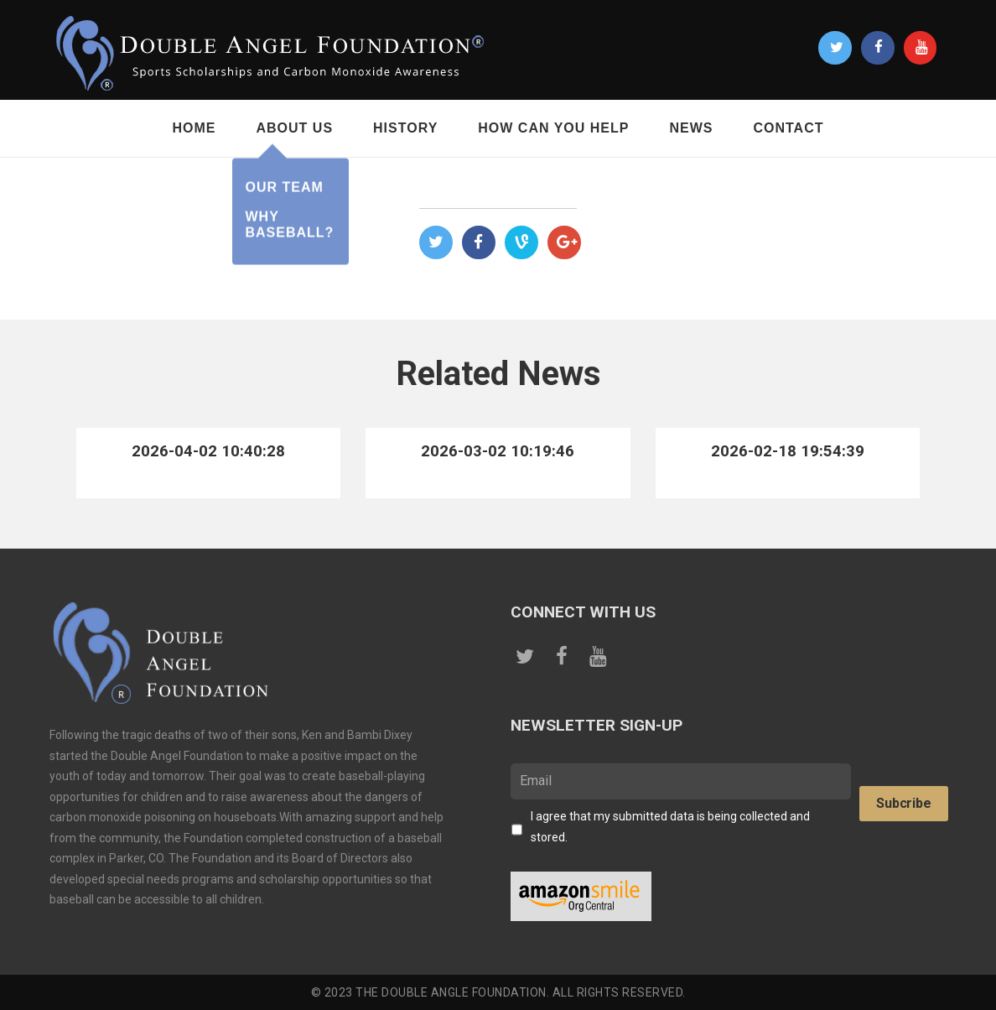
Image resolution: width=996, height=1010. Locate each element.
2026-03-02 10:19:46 (497, 451)
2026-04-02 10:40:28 (208, 451)
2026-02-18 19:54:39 (787, 451)
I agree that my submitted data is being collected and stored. (670, 827)
